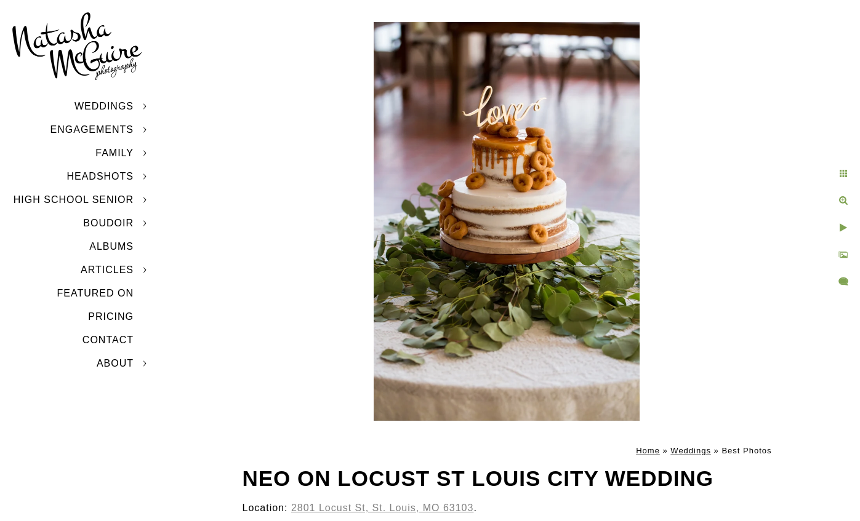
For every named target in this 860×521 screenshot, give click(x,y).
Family (114, 153)
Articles (107, 269)
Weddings (104, 106)
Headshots (100, 176)
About (115, 363)
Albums (111, 246)
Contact (108, 340)
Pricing (111, 316)
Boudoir (108, 223)
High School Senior (74, 199)
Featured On (95, 293)
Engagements (92, 129)
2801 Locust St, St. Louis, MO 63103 (382, 508)
